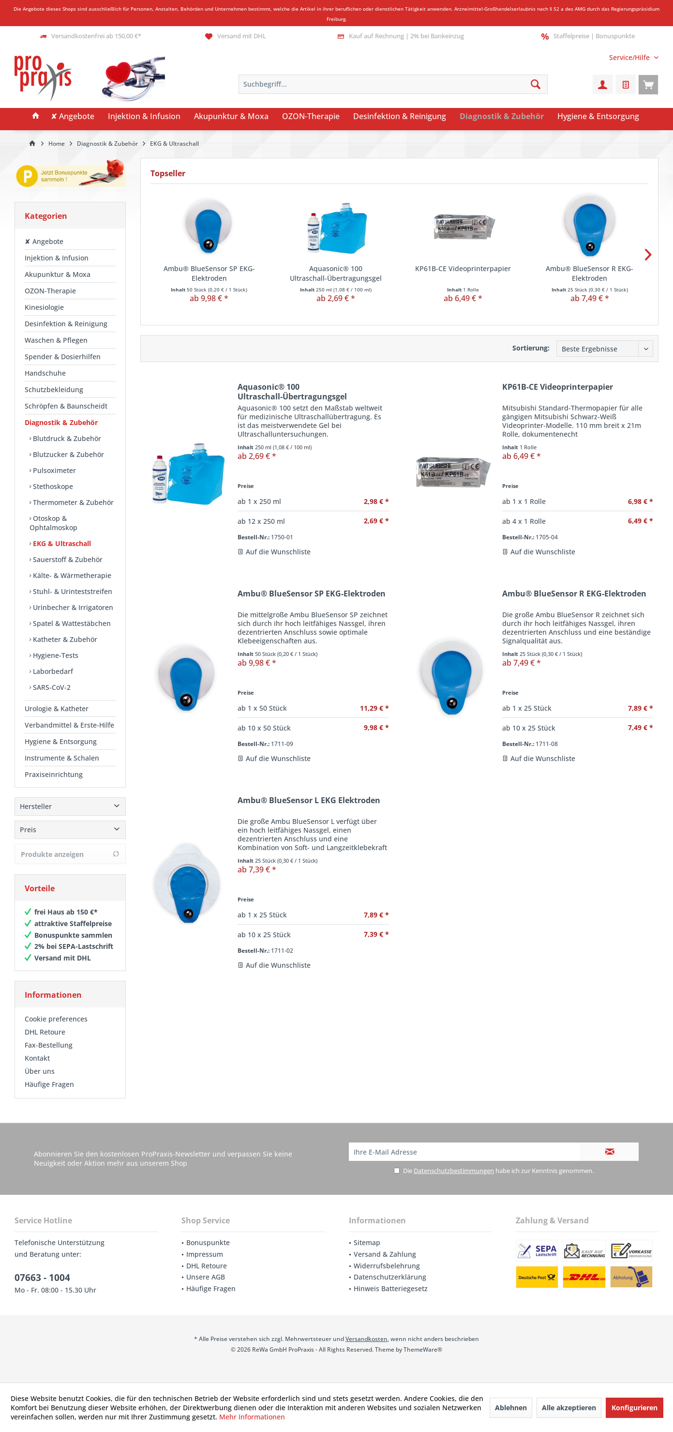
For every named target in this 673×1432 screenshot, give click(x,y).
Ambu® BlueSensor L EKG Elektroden (309, 800)
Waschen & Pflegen (56, 340)
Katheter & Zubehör (64, 639)
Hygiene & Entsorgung (61, 741)
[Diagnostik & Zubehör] (502, 116)
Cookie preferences (56, 1018)
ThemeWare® (423, 1349)
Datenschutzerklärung (390, 1276)
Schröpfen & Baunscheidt (66, 406)
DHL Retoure (45, 1031)
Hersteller (36, 806)
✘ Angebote (44, 241)
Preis (28, 829)
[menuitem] (630, 57)
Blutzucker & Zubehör (67, 454)
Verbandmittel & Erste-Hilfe (69, 725)
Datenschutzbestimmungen (454, 1170)
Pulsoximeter (53, 470)
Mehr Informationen (252, 1416)
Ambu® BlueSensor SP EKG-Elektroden (209, 273)
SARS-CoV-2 (51, 687)
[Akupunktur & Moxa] (231, 116)
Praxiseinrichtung (54, 774)
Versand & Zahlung (385, 1254)
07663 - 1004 (42, 1277)
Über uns (40, 1071)
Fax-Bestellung (49, 1045)
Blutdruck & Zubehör (66, 438)
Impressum (204, 1254)
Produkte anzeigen (70, 854)
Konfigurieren (635, 1407)
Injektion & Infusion (57, 257)
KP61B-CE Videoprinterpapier (463, 268)
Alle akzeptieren (569, 1407)
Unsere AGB (205, 1276)
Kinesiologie (44, 307)
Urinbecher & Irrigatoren (72, 607)
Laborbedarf (52, 671)
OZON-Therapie (50, 290)
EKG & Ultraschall (61, 543)
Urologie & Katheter (57, 708)
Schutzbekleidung (54, 389)
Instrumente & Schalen (62, 757)
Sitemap (367, 1242)
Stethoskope (52, 486)
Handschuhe (45, 373)
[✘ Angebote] (72, 116)
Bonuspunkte (208, 1242)
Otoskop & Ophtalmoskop (53, 523)
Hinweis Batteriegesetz (391, 1288)
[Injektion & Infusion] (144, 116)
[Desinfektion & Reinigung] (399, 116)
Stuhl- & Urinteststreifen (71, 591)
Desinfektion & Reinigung (66, 323)
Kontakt (37, 1058)
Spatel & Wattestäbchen (71, 623)
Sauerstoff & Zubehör (67, 559)
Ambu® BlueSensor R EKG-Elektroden (589, 273)
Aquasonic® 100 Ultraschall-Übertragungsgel (336, 273)
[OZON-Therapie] (310, 116)
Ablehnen (511, 1407)
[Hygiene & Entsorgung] (598, 116)
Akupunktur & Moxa (57, 274)
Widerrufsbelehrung (387, 1265)
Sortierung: (531, 347)
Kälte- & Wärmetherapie (71, 575)
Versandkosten (366, 1339)
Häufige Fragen (49, 1084)
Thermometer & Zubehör (72, 502)
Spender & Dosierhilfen (63, 356)
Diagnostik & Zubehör (61, 422)
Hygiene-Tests (54, 655)
